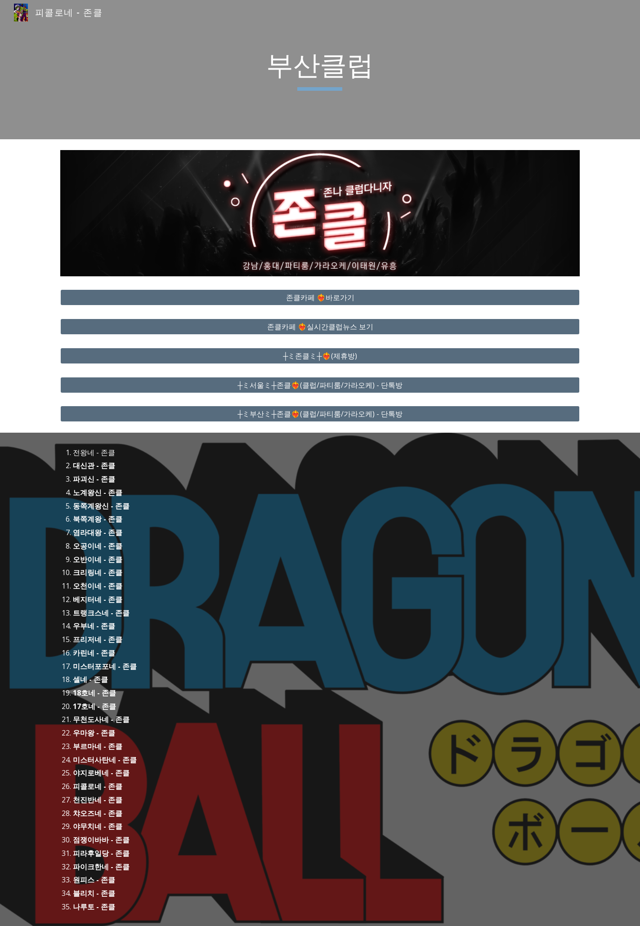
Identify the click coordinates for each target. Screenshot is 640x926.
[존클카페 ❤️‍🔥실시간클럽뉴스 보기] (320, 327)
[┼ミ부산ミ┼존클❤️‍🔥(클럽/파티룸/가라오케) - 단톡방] (320, 414)
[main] (320, 69)
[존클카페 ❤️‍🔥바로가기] (320, 297)
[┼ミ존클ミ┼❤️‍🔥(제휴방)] (320, 356)
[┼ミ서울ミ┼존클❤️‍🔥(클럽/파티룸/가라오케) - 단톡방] (320, 385)
